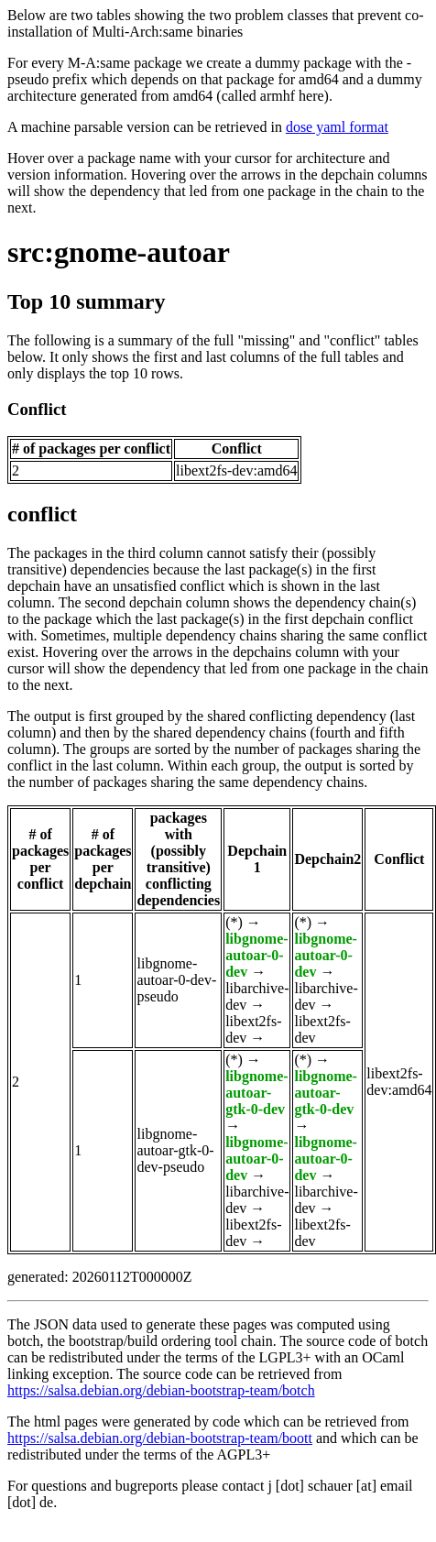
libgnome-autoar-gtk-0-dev (256, 1092)
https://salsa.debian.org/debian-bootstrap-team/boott (159, 1438)
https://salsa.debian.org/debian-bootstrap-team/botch (161, 1390)
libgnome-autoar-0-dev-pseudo (176, 980)
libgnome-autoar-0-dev (256, 955)
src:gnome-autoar (118, 251)
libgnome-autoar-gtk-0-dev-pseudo (174, 1150)
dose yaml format (337, 127)
